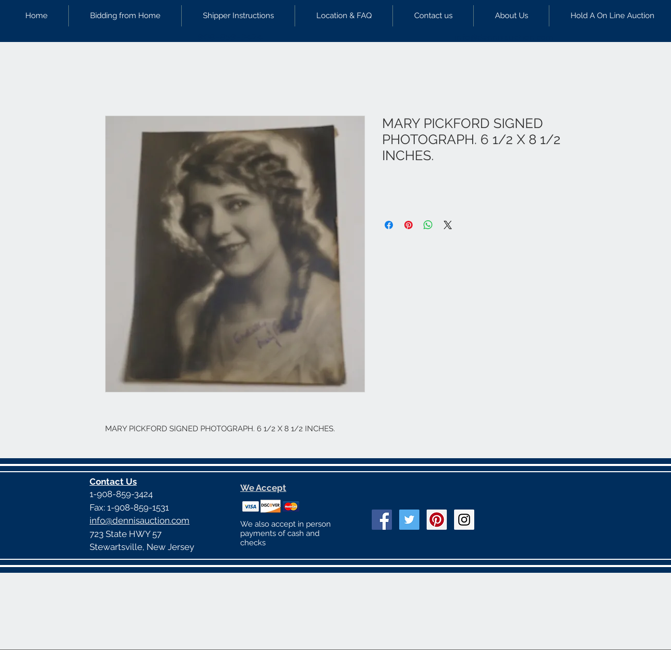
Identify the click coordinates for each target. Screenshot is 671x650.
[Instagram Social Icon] (464, 520)
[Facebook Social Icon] (382, 520)
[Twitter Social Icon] (409, 520)
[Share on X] (448, 225)
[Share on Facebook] (389, 225)
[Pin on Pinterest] (408, 225)
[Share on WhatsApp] (428, 225)
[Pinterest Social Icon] (437, 520)
